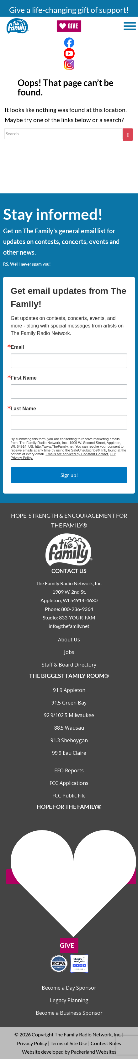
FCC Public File (69, 795)
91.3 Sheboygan (69, 740)
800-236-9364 (77, 609)
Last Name (23, 408)
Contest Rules (106, 1043)
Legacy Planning (69, 1000)
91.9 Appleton (69, 690)
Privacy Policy (32, 1043)
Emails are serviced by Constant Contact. (77, 454)
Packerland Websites (93, 1052)
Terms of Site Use (68, 1043)
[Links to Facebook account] (69, 42)
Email (17, 347)
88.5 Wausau (69, 727)
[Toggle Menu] (130, 26)
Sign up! (69, 475)
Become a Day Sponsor (69, 987)
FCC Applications (69, 783)
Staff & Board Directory (69, 664)
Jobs (69, 652)
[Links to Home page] (69, 549)
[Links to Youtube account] (69, 53)
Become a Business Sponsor (69, 1012)
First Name (24, 378)
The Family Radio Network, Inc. (88, 1034)
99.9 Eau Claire (69, 752)
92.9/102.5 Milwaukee (69, 715)
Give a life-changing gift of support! (69, 9)
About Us (69, 639)
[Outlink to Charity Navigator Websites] (69, 963)
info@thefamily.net (69, 626)
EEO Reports (69, 770)
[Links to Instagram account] (69, 64)
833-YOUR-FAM (77, 617)
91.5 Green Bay (69, 702)
